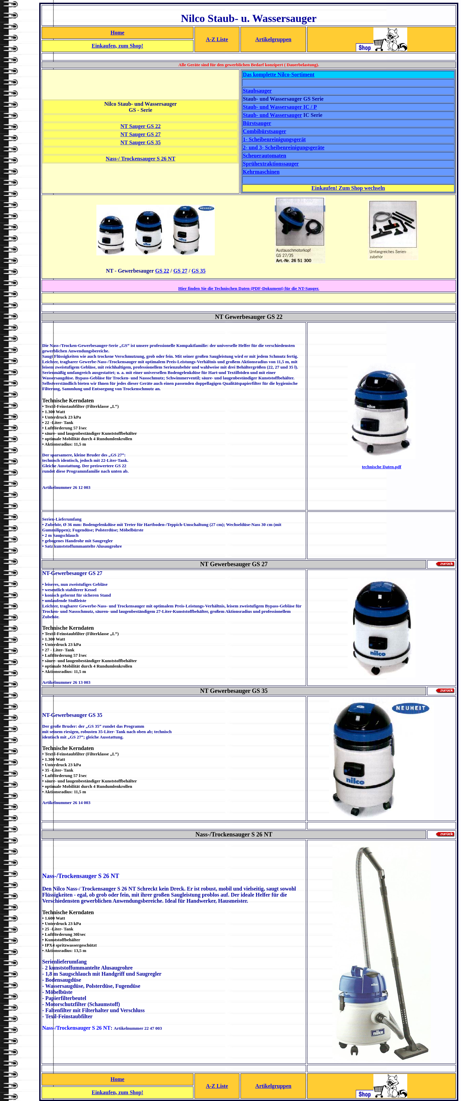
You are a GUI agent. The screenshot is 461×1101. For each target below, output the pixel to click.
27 (264, 564)
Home (117, 32)
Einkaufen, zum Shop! (117, 46)
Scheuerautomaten (264, 155)
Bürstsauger (257, 123)
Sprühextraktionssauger (271, 164)
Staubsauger (257, 91)
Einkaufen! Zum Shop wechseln (348, 188)
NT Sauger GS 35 (140, 142)
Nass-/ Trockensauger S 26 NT (140, 158)
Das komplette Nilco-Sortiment (279, 74)
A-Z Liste (217, 39)
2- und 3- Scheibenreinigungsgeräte (283, 147)
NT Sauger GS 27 (140, 134)
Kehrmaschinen (261, 172)
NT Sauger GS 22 (140, 126)
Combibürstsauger (264, 131)
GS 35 (198, 271)
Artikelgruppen (273, 39)
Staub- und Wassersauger (272, 115)
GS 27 (180, 271)
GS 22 (162, 271)
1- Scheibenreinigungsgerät (274, 139)
